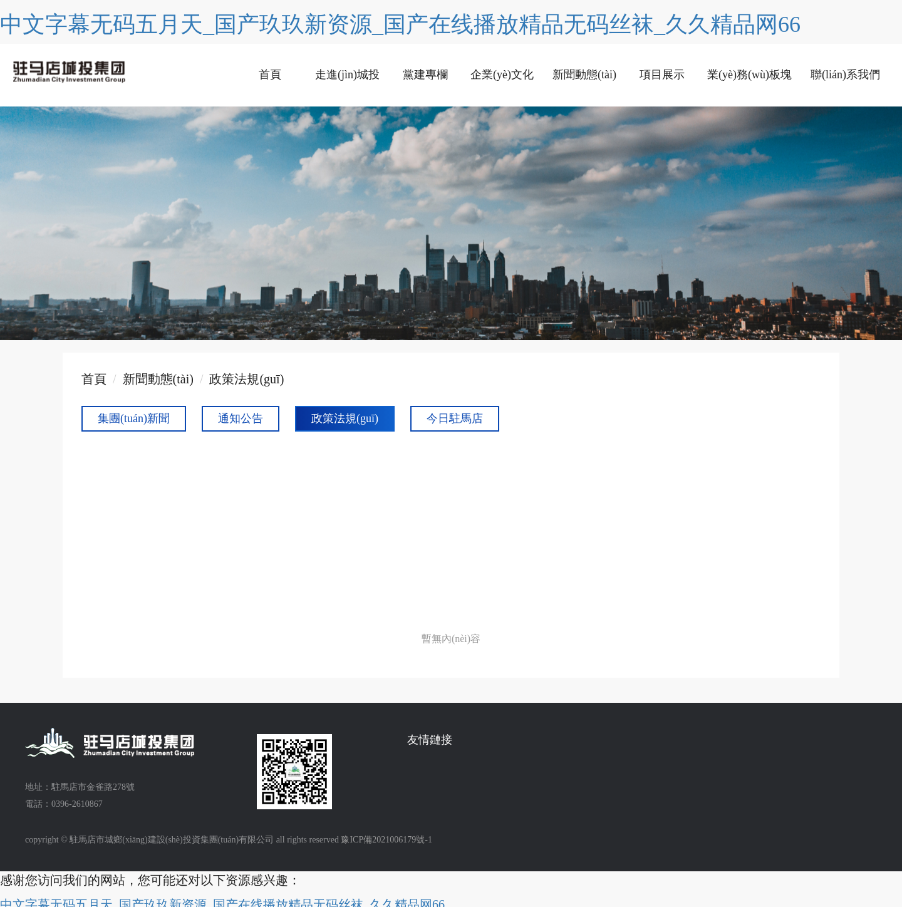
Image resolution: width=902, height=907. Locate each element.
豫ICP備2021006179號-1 (386, 839)
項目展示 (662, 74)
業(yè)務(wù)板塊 (749, 74)
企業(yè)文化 (502, 74)
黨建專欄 (425, 74)
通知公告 (240, 418)
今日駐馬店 (455, 418)
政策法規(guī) (246, 379)
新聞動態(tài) (584, 74)
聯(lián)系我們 (845, 74)
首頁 (270, 74)
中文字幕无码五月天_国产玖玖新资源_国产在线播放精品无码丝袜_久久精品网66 (400, 24)
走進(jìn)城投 (347, 74)
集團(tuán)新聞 (134, 418)
